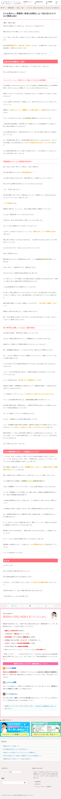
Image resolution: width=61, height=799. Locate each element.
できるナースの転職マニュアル (44, 706)
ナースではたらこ (12, 694)
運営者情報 (38, 781)
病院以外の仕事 (39, 2)
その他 (57, 2)
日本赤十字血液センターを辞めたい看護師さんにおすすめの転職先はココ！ (22, 755)
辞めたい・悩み (11, 22)
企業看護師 (49, 2)
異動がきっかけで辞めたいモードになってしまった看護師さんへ (20, 752)
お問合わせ (38, 784)
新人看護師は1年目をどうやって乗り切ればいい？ (16, 749)
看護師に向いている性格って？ (11, 746)
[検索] (14, 782)
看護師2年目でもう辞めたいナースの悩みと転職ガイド (17, 759)
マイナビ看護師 (11, 668)
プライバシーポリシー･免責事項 (43, 786)
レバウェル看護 (11, 682)
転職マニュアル (28, 2)
